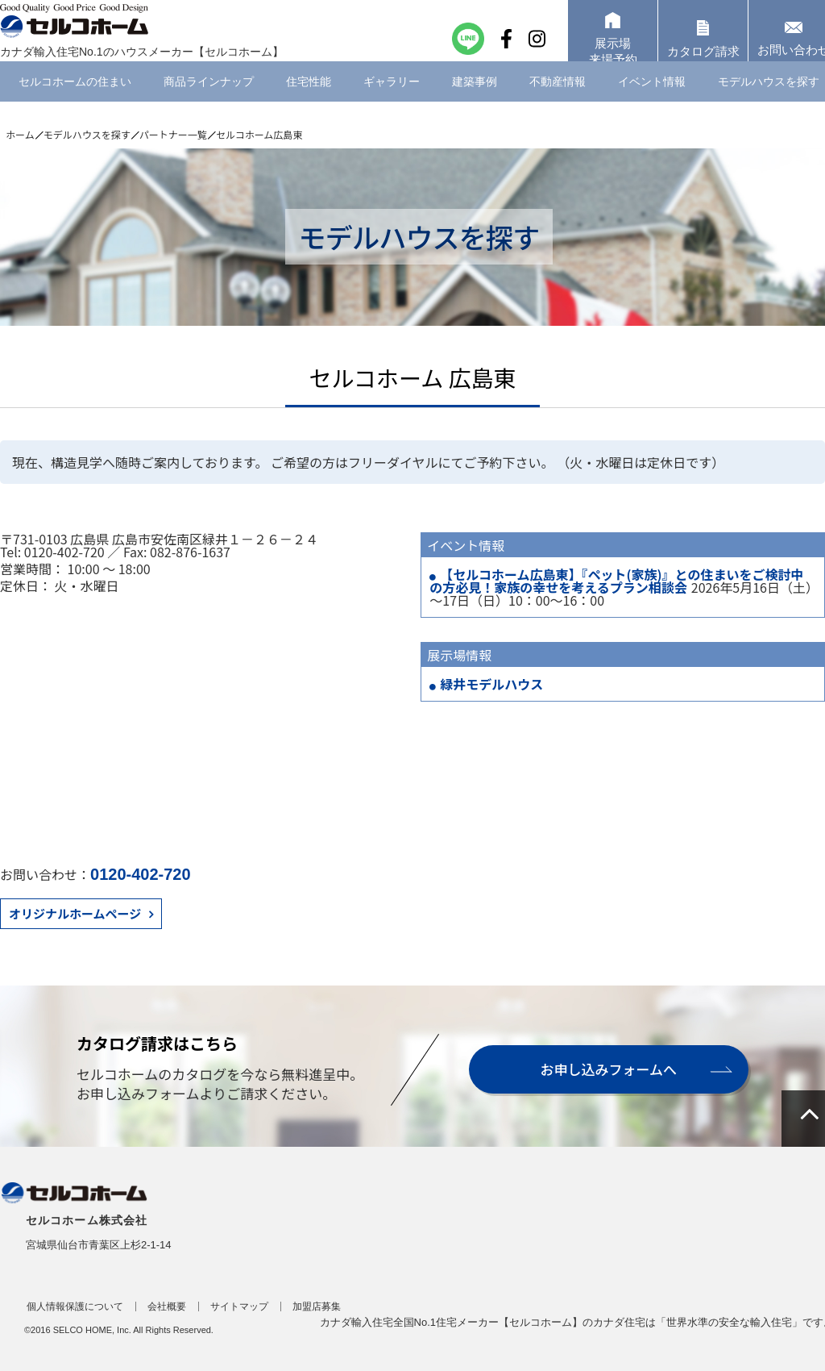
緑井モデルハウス (491, 684)
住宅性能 (308, 100)
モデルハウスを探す (87, 134)
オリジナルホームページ (75, 913)
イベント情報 (652, 100)
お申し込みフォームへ (607, 1069)
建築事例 (474, 100)
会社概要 (166, 1306)
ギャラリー (391, 100)
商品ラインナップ (209, 100)
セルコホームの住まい (75, 100)
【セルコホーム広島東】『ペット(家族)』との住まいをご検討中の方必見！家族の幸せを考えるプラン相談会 (616, 581)
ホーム (20, 134)
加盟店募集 (316, 1306)
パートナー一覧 (173, 134)
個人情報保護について (75, 1306)
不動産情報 (557, 100)
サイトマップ (239, 1306)
